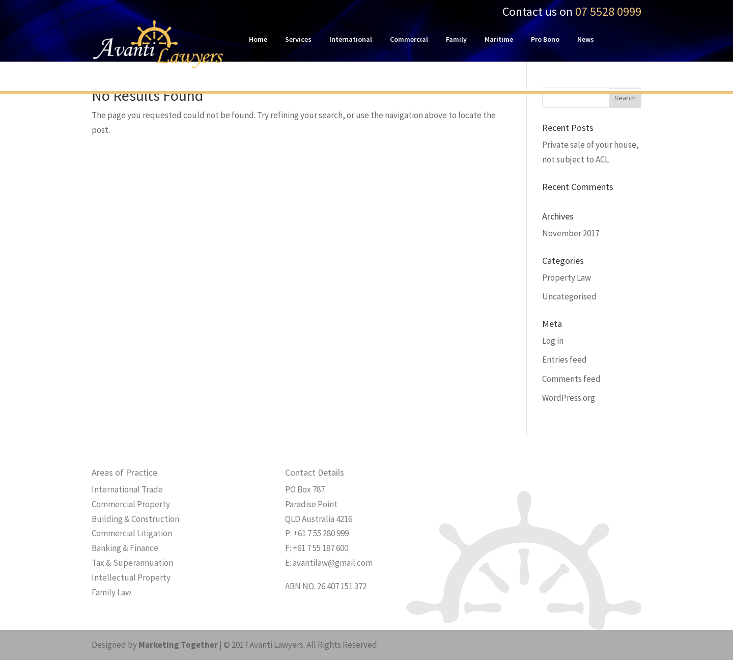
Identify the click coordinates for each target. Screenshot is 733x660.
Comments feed (571, 378)
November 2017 (570, 233)
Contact (262, 70)
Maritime (499, 40)
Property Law (566, 277)
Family (456, 40)
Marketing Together (178, 644)
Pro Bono (545, 40)
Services (298, 40)
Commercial (409, 40)
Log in (552, 340)
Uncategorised (569, 296)
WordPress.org (568, 397)
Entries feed (564, 359)
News (585, 40)
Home (258, 40)
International (350, 40)
